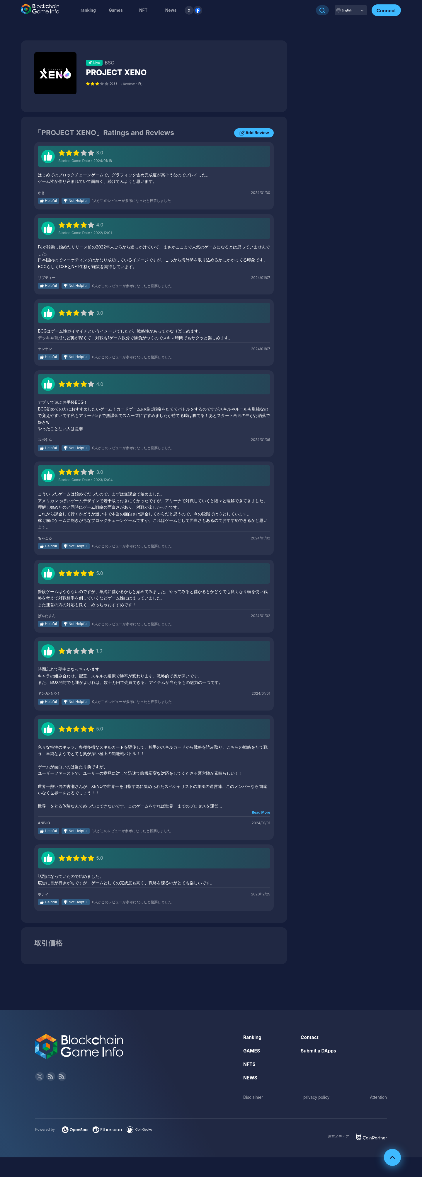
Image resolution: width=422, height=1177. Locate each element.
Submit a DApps (319, 1050)
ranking (88, 10)
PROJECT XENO (118, 72)
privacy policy (316, 1096)
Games (116, 10)
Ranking (252, 1037)
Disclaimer (253, 1096)
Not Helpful (78, 200)
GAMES (252, 1050)
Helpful (51, 200)
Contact (310, 1037)
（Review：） (131, 84)
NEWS (250, 1077)
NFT (143, 10)
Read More (261, 812)
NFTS (249, 1064)
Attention (378, 1096)
